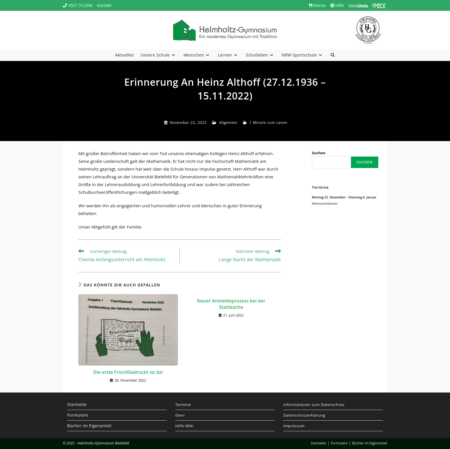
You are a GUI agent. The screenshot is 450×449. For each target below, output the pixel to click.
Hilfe (337, 5)
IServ (180, 415)
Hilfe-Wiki (184, 425)
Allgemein (228, 122)
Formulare (77, 415)
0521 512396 (81, 5)
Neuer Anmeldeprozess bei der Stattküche (231, 304)
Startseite (77, 404)
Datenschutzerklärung (304, 415)
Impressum (293, 425)
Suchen (318, 152)
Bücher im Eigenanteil (89, 425)
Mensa (317, 5)
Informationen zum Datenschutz (313, 404)
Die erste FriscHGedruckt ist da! (128, 372)
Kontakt (104, 5)
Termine (183, 404)
